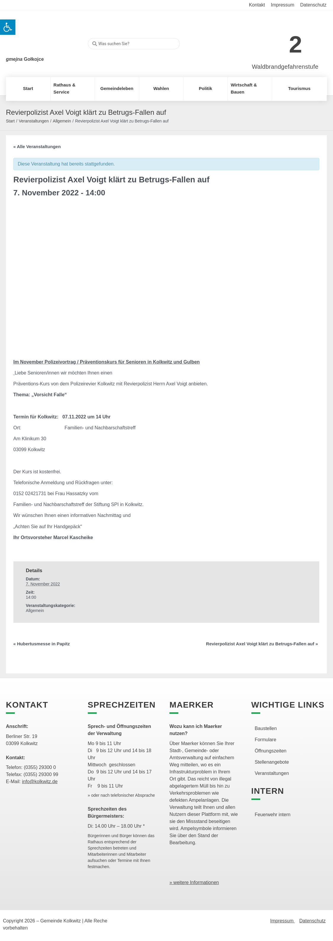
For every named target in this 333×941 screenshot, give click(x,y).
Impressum (282, 920)
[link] (276, 41)
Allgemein (62, 121)
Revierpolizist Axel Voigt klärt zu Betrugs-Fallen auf (262, 643)
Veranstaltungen (34, 121)
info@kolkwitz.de (39, 781)
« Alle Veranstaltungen (37, 146)
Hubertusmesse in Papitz (41, 643)
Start (10, 121)
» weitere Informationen (194, 882)
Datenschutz (312, 920)
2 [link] (295, 44)
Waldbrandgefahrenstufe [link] (285, 66)
